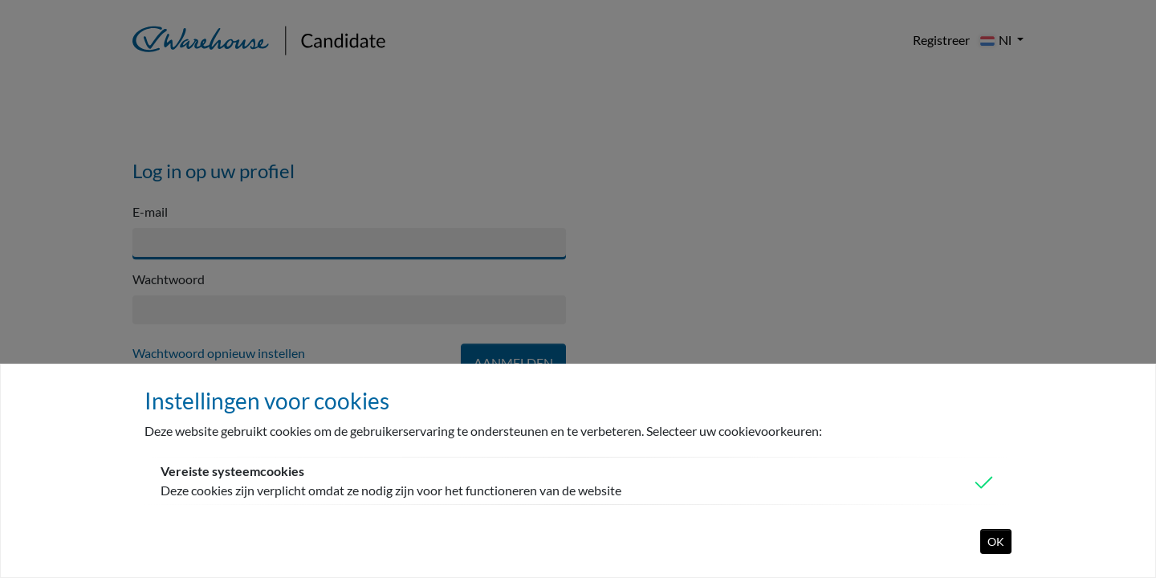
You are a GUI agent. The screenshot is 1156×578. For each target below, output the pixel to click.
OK (995, 541)
